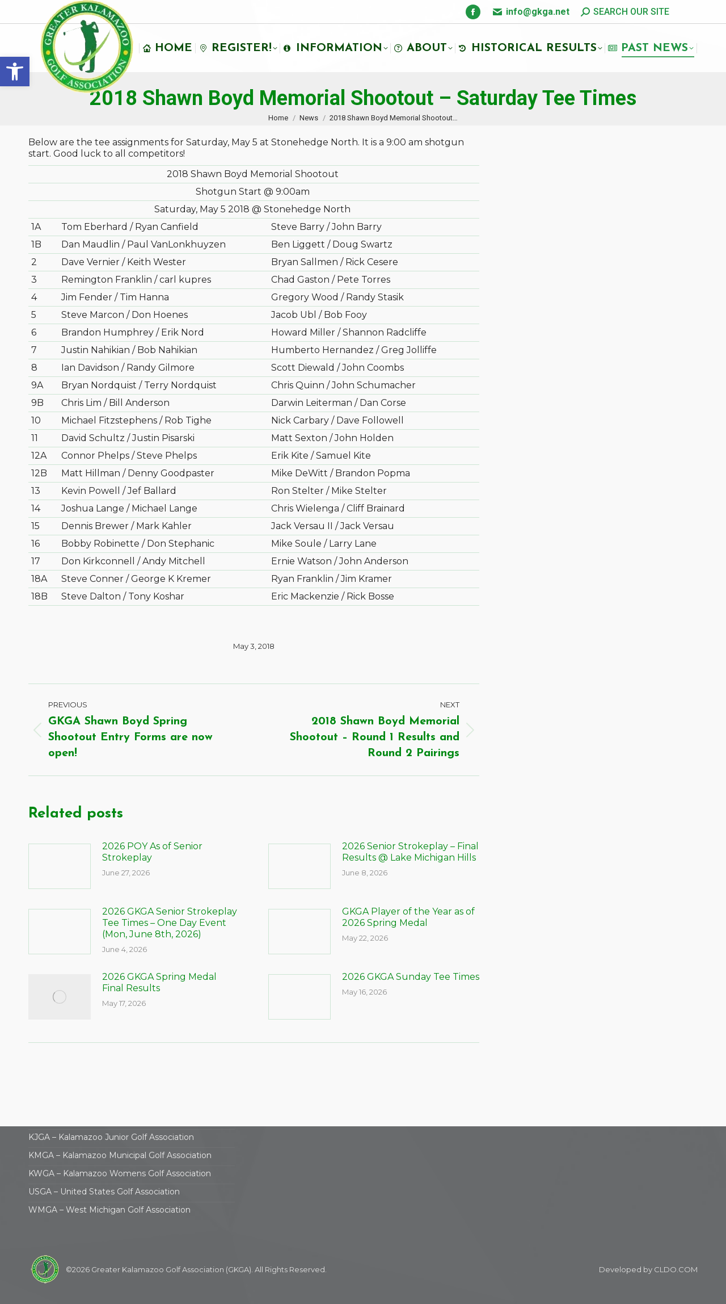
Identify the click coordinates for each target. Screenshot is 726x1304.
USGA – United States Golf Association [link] (104, 1191)
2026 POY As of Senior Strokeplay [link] (152, 852)
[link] (14, 71)
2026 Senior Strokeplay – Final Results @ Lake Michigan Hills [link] (410, 852)
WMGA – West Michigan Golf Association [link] (109, 1210)
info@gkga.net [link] (537, 11)
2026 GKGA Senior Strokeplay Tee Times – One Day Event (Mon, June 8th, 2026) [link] (169, 923)
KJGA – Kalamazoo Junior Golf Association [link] (111, 1137)
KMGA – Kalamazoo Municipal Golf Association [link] (120, 1155)
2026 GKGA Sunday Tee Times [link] (410, 976)
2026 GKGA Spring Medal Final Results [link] (159, 982)
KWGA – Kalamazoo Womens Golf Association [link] (119, 1173)
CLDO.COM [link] (676, 1269)
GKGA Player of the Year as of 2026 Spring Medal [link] (408, 917)
